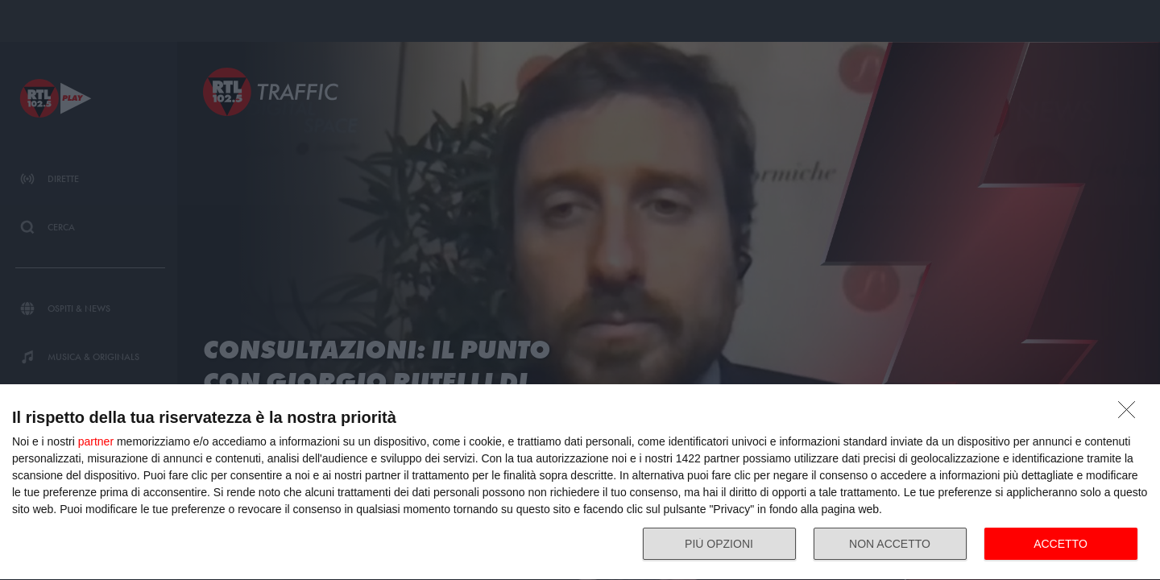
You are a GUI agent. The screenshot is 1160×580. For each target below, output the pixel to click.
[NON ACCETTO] (1131, 414)
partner (96, 441)
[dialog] (580, 482)
